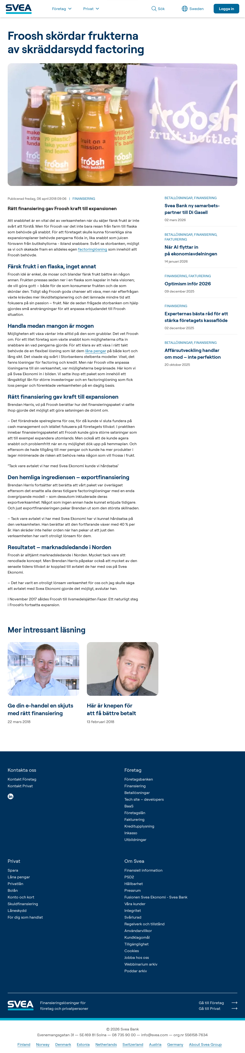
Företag (132, 770)
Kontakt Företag (22, 779)
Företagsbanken (138, 779)
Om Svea (134, 861)
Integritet (132, 910)
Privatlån (15, 883)
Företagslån (134, 812)
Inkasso (130, 832)
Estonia (83, 1044)
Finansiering (135, 785)
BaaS (129, 806)
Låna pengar (19, 877)
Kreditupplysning (139, 826)
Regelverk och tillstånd (144, 923)
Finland (23, 1044)
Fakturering (134, 819)
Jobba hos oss (136, 957)
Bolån (13, 890)
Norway (43, 1044)
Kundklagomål (137, 937)
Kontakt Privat (20, 785)
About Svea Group (205, 1044)
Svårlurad (132, 917)
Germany (175, 1044)
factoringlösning (92, 249)
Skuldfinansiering (23, 903)
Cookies (131, 950)
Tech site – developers (144, 799)
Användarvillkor (138, 930)
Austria (155, 1044)
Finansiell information (143, 870)
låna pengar (95, 350)
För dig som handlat (25, 917)
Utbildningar (135, 839)
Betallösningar (137, 792)
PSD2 (129, 877)
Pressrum (132, 890)
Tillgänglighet (136, 944)
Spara (13, 870)
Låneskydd (17, 910)
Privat (14, 861)
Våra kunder (134, 903)
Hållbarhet (133, 883)
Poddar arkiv (135, 970)
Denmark (63, 1044)
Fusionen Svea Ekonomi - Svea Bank (155, 897)
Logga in (226, 8)
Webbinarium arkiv (140, 964)
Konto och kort (21, 897)
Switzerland (132, 1044)
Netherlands (106, 1044)
